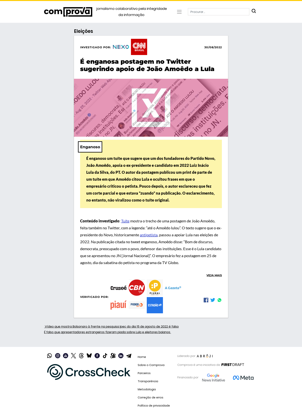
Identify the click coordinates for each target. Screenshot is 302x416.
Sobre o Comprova (151, 365)
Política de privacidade (154, 406)
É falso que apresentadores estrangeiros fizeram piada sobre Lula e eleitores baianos (107, 332)
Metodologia (147, 389)
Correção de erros (150, 397)
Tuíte (125, 221)
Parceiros (144, 373)
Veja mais (214, 275)
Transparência (148, 381)
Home (142, 357)
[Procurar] (218, 11)
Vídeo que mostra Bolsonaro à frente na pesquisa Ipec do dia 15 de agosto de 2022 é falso (111, 326)
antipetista (149, 234)
